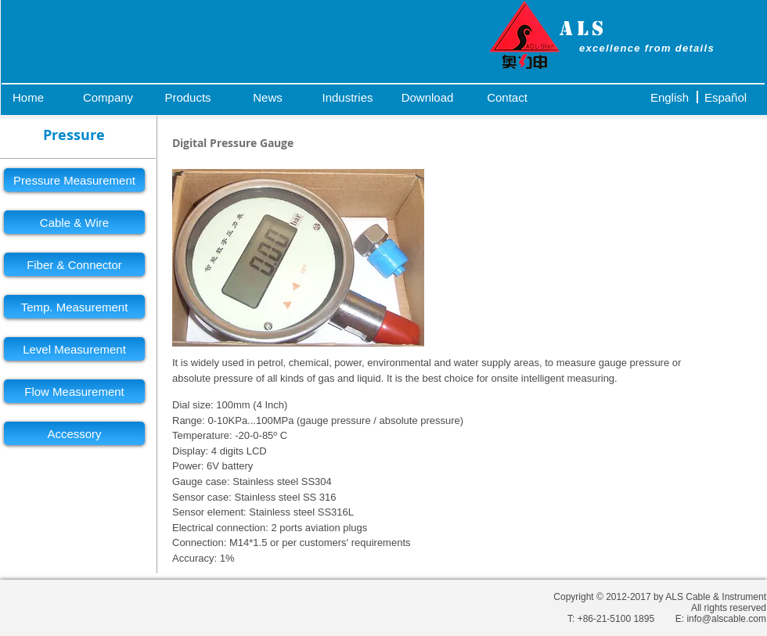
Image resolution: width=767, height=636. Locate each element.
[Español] (725, 97)
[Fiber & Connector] (74, 264)
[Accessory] (74, 433)
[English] (669, 97)
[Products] (188, 97)
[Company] (108, 97)
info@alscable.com (726, 618)
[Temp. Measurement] (74, 306)
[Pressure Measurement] (74, 180)
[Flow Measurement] (74, 391)
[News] (268, 97)
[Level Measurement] (74, 349)
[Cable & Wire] (74, 222)
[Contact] (507, 97)
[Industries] (347, 97)
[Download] (427, 97)
